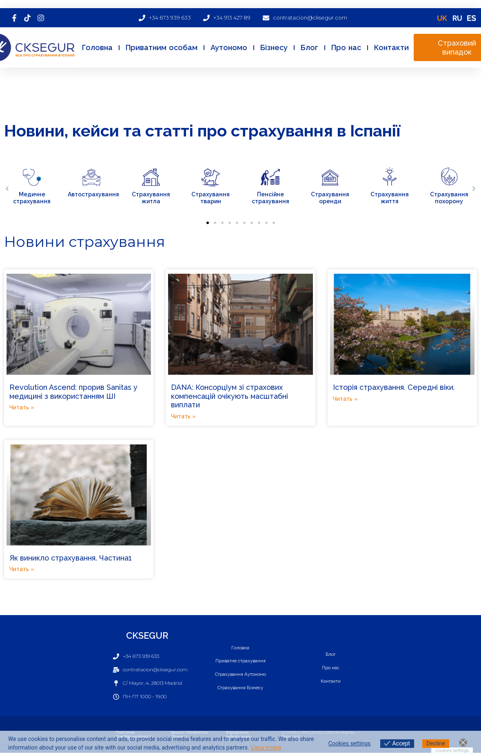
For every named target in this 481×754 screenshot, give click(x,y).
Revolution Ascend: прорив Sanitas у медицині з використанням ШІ (73, 391)
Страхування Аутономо (240, 674)
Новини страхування (84, 242)
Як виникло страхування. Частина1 (70, 558)
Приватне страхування (240, 661)
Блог (309, 47)
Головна (97, 47)
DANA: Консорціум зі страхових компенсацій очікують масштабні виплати (229, 396)
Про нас (346, 47)
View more (266, 747)
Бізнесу (274, 47)
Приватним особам (161, 47)
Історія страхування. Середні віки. (394, 387)
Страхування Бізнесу (240, 688)
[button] (7, 189)
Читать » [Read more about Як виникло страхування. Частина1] (21, 569)
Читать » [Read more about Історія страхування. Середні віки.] (345, 399)
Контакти (391, 47)
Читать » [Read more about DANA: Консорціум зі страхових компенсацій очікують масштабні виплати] (183, 416)
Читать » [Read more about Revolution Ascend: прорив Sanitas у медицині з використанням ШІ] (21, 407)
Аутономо (229, 47)
